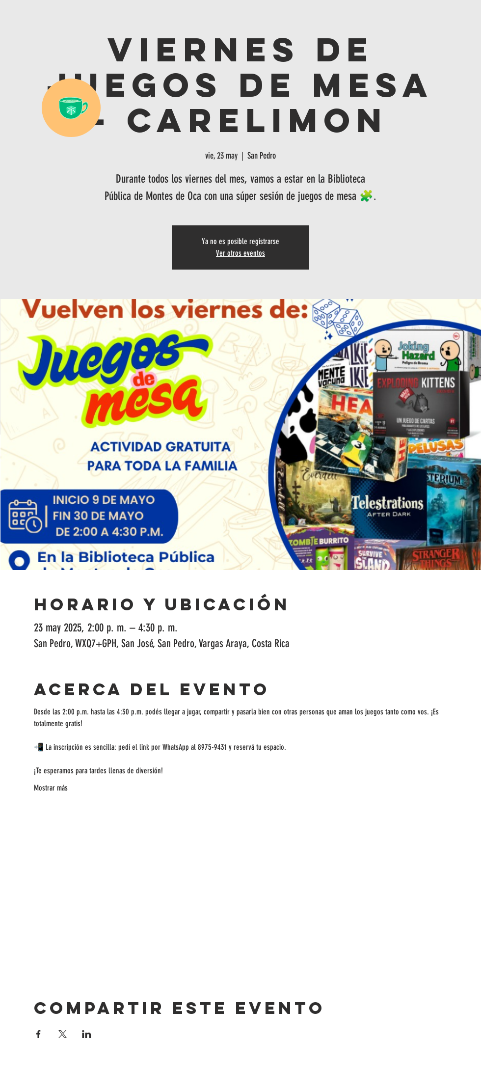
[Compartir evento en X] (62, 1034)
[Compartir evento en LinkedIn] (86, 1034)
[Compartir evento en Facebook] (38, 1034)
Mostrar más (51, 787)
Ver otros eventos (240, 253)
